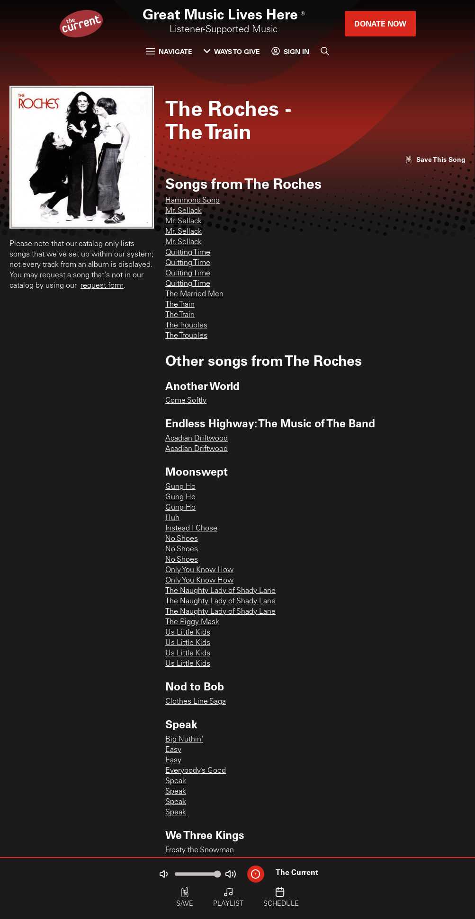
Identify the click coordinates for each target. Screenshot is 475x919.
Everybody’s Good (195, 771)
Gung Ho (180, 487)
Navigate (169, 51)
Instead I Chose (191, 528)
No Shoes (181, 539)
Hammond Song (192, 200)
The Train (180, 305)
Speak (175, 781)
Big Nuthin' (184, 739)
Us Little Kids (187, 632)
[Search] (325, 51)
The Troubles (186, 325)
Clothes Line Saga (195, 702)
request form (102, 286)
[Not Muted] (163, 874)
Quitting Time (187, 252)
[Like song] (435, 159)
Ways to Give (232, 51)
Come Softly (185, 401)
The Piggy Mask (192, 622)
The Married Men (194, 294)
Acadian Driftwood (196, 438)
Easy (173, 750)
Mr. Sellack (183, 211)
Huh (172, 518)
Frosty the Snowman (199, 850)
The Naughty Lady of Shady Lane (220, 591)
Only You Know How (199, 570)
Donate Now (380, 23)
